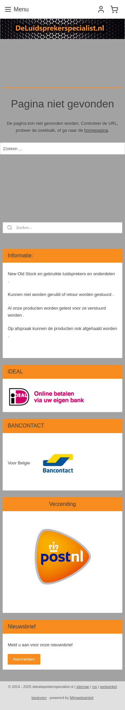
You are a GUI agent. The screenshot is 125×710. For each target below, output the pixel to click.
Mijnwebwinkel (82, 698)
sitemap (82, 687)
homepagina (96, 129)
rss (94, 687)
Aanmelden (24, 659)
